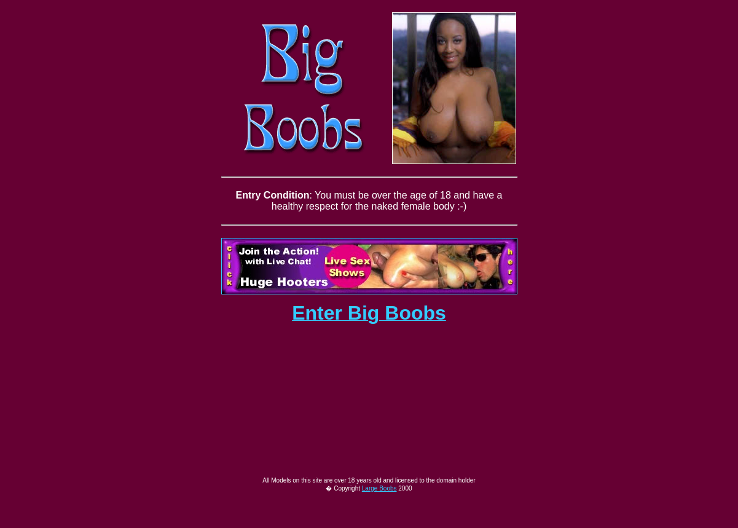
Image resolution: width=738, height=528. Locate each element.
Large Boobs (379, 514)
